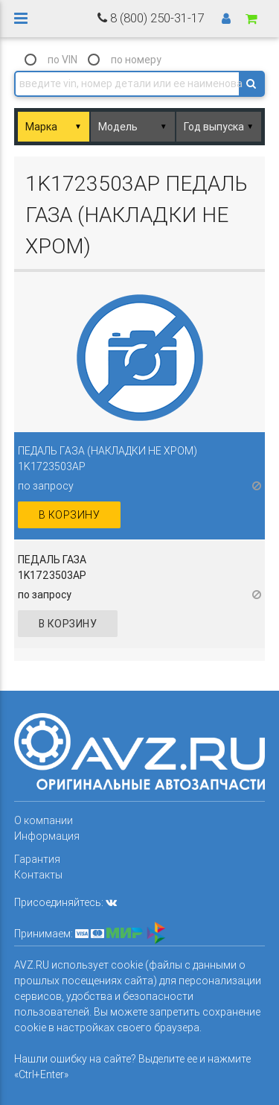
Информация (47, 836)
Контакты (38, 874)
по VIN (62, 59)
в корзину (69, 515)
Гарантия (37, 859)
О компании (43, 820)
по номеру (136, 59)
